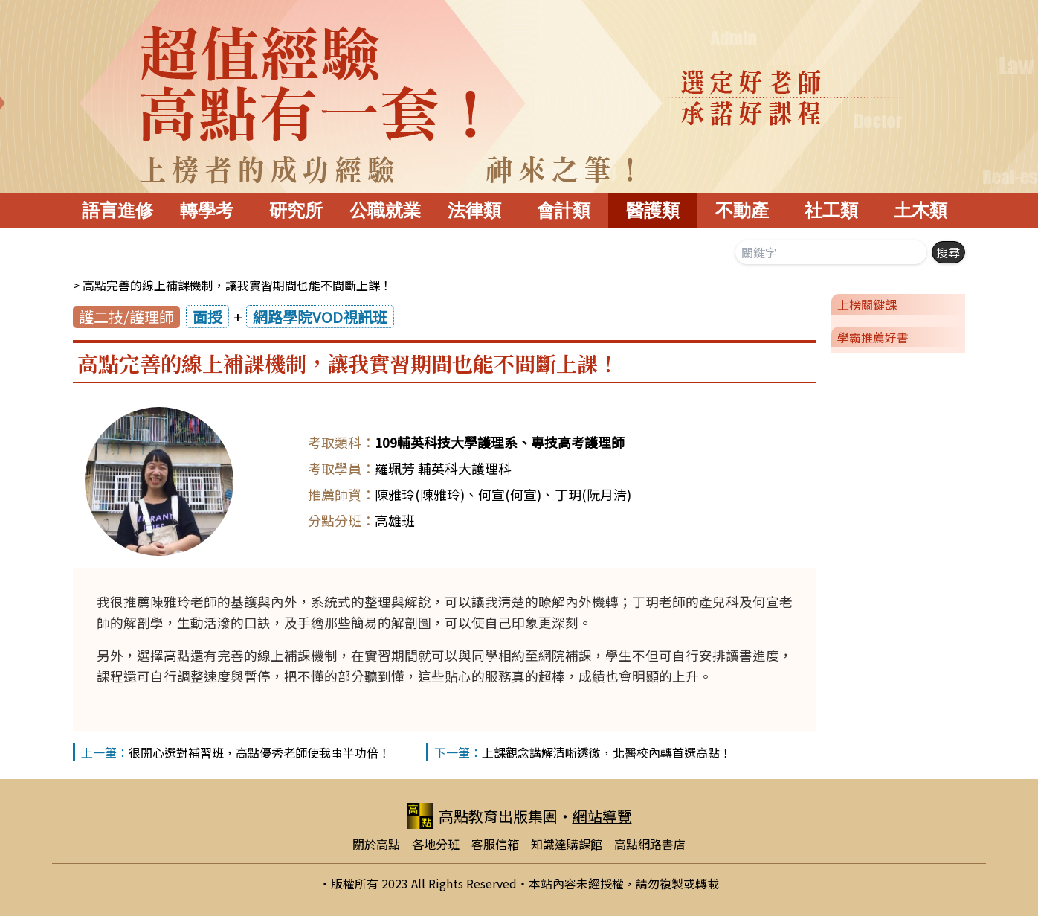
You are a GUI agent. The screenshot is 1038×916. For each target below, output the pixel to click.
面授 (207, 316)
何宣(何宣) (509, 494)
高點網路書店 (650, 844)
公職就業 (385, 210)
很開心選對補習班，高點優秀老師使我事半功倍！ (259, 752)
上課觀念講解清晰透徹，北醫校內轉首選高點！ (607, 752)
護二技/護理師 (126, 316)
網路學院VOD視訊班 (320, 316)
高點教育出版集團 (482, 816)
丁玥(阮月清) (593, 494)
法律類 (474, 210)
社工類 (831, 210)
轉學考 (206, 210)
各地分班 (436, 844)
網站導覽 (602, 816)
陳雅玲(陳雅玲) (420, 494)
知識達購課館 (566, 844)
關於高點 (376, 844)
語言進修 (117, 210)
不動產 (742, 210)
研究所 (296, 210)
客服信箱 (495, 844)
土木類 (920, 210)
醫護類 (653, 210)
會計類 (563, 210)
